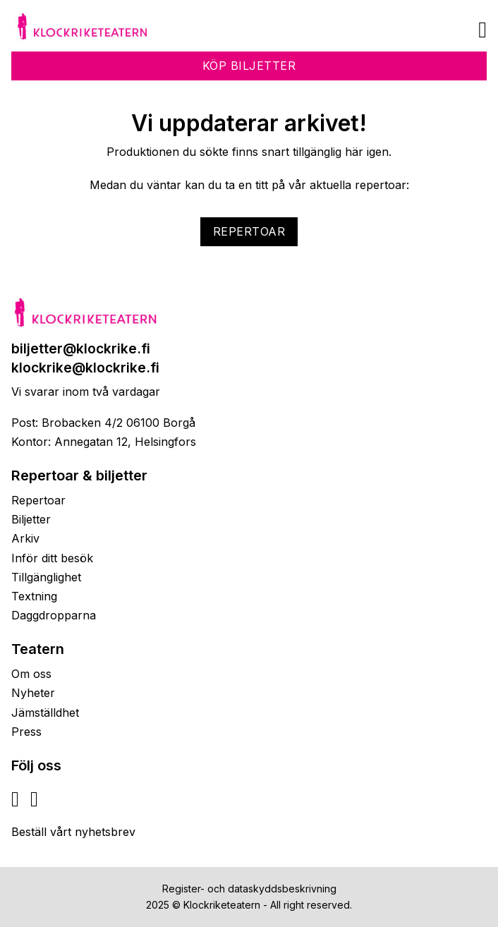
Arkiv (25, 538)
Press (26, 732)
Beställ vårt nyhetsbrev (73, 832)
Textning (34, 596)
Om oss (31, 674)
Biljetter (31, 519)
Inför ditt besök (52, 558)
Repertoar (249, 231)
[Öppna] (482, 29)
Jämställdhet (45, 712)
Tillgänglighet (46, 577)
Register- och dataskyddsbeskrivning (249, 889)
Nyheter (33, 693)
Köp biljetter (249, 66)
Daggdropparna (53, 615)
